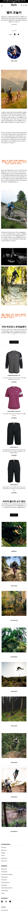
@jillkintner (14, 551)
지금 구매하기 (14, 381)
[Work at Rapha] (14, 872)
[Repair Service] (14, 858)
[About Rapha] (14, 869)
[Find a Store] (14, 847)
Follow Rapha (4, 898)
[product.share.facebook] (14, 34)
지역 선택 (3, 907)
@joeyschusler (14, 762)
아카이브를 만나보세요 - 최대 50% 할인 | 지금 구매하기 (14, 1)
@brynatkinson (14, 656)
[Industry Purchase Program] (14, 874)
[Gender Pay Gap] (14, 890)
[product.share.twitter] (18, 34)
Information (4, 866)
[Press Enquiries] (14, 877)
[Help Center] (14, 850)
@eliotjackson (14, 691)
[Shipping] (14, 853)
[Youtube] (10, 902)
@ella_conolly (14, 60)
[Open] (1, 6)
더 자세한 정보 (14, 342)
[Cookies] (14, 893)
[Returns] (14, 855)
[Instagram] (6, 902)
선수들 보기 (14, 514)
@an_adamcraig (14, 620)
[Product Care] (14, 861)
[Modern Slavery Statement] (14, 888)
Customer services (5, 844)
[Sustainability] (14, 885)
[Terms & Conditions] (14, 882)
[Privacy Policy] (14, 880)
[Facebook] (2, 902)
